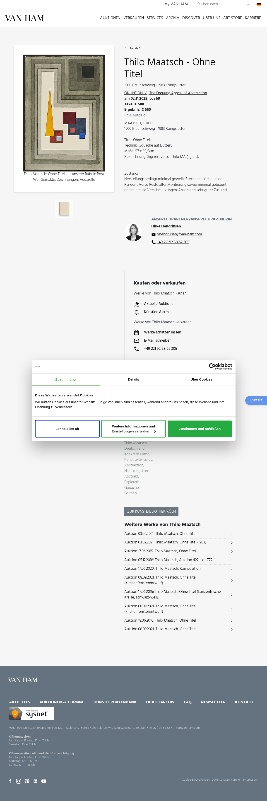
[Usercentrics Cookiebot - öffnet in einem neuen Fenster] (212, 366)
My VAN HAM (176, 4)
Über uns (211, 18)
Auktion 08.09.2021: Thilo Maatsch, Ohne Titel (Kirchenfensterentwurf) (160, 580)
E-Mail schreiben (152, 341)
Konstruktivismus (138, 460)
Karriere (253, 18)
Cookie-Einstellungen (195, 779)
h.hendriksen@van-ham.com (179, 234)
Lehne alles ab (67, 429)
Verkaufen (133, 18)
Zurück (135, 48)
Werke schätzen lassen (157, 332)
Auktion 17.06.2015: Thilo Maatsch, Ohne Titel (160, 551)
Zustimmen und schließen (200, 429)
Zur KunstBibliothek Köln (151, 512)
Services (155, 18)
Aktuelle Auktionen (155, 304)
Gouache (131, 488)
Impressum (250, 779)
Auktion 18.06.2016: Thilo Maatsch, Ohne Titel (160, 621)
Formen (130, 493)
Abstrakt (131, 477)
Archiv (172, 18)
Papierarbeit (134, 482)
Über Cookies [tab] (201, 379)
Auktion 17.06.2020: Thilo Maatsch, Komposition (162, 569)
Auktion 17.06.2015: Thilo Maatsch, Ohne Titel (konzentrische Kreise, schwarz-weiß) (172, 595)
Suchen (248, 4)
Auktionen (110, 18)
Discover (191, 18)
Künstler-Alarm (151, 312)
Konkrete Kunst (136, 454)
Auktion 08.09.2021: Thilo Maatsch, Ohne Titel (160, 629)
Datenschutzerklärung (226, 779)
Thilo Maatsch (135, 443)
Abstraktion (133, 465)
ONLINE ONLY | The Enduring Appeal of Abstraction (165, 93)
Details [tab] (133, 379)
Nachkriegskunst (137, 471)
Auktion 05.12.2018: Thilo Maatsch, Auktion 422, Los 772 (168, 560)
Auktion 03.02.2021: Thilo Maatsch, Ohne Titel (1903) (165, 542)
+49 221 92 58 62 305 (173, 242)
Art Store (232, 18)
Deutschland (134, 449)
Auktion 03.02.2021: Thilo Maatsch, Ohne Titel (160, 534)
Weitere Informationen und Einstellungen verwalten (133, 428)
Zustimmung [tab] (65, 379)
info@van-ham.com (187, 728)
